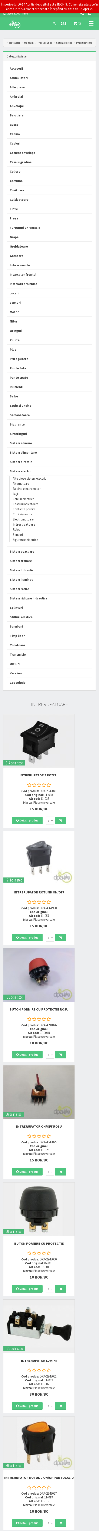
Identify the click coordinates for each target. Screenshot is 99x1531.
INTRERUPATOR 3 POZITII (24, 753)
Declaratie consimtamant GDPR (71, 1457)
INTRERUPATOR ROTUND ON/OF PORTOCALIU (25, 1065)
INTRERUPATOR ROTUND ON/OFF (74, 755)
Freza (14, 218)
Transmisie (18, 654)
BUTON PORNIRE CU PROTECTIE (24, 962)
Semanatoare (20, 415)
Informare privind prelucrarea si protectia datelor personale (71, 1439)
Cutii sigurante (22, 514)
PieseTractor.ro (61, 1526)
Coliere (15, 171)
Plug (13, 349)
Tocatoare (17, 645)
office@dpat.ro (63, 1404)
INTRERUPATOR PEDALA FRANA (74, 1168)
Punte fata (18, 368)
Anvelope (17, 106)
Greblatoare (19, 246)
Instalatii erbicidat (23, 284)
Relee (16, 530)
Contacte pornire (24, 509)
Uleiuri (15, 664)
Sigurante (17, 424)
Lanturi (15, 303)
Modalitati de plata (14, 1437)
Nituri (14, 321)
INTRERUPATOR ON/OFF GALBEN (74, 1065)
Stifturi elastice (21, 617)
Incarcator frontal (23, 274)
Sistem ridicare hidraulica (28, 598)
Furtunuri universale (25, 228)
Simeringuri (18, 434)
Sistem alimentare (23, 452)
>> (89, 1345)
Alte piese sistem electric (29, 478)
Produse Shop (45, 42)
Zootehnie (18, 683)
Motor (14, 312)
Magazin (29, 42)
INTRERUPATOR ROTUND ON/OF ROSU (25, 1168)
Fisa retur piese (11, 1453)
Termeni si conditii (63, 1431)
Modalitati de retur (13, 1442)
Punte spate (19, 378)
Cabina (15, 134)
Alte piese (17, 87)
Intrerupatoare (84, 42)
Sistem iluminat (21, 580)
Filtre (14, 209)
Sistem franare (21, 561)
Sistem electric (64, 42)
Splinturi (16, 608)
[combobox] (41, 799)
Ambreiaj (16, 97)
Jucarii (14, 293)
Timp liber (17, 636)
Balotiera (16, 115)
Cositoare (17, 190)
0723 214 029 (61, 1377)
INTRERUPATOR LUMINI (74, 960)
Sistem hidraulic (21, 570)
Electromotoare (23, 519)
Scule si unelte (21, 406)
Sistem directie (21, 462)
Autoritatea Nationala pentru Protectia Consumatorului (69, 1449)
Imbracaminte (20, 265)
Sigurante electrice (25, 540)
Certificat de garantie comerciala (22, 1448)
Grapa (14, 237)
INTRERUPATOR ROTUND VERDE (25, 1276)
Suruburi (16, 626)
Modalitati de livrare (14, 1431)
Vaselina (16, 673)
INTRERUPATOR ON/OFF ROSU (74, 859)
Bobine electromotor (27, 489)
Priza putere (19, 359)
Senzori (18, 535)
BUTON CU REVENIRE (74, 1274)
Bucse (14, 125)
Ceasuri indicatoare (25, 504)
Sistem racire (19, 589)
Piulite (15, 340)
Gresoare (16, 256)
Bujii (16, 494)
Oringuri (16, 331)
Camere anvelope (23, 153)
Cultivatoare (19, 200)
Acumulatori (19, 78)
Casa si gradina (21, 162)
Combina (16, 181)
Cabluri (15, 143)
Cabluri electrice (23, 499)
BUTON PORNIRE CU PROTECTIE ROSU (24, 859)
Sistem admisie (21, 443)
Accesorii (16, 68)
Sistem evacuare (22, 551)
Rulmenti (16, 387)
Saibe (14, 396)
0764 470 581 (61, 1389)
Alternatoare (21, 484)
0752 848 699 (61, 1383)
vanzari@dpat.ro (64, 1398)
